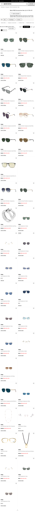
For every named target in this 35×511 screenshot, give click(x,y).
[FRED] (5, 12)
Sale (4, 19)
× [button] (6, 22)
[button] (27, 4)
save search (26, 26)
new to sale (11, 28)
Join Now (31, 3)
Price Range (11, 19)
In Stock (18, 19)
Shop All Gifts (21, 1)
